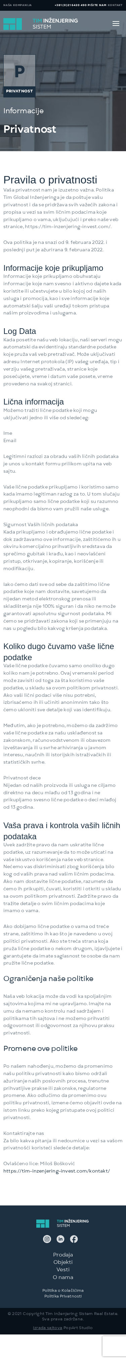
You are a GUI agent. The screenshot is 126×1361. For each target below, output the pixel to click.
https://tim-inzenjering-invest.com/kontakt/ (56, 1171)
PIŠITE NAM (97, 5)
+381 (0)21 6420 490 (71, 5)
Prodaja (63, 1255)
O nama (63, 1278)
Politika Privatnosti (63, 1297)
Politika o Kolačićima (63, 1291)
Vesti (62, 1270)
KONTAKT (115, 5)
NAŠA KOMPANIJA (17, 5)
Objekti (63, 1263)
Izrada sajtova (47, 1328)
